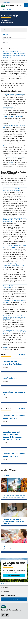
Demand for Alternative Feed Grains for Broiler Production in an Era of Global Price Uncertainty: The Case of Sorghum (15, 188)
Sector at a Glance (7, 37)
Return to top (4, 583)
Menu (26, 5)
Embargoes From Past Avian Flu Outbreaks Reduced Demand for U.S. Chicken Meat (13, 521)
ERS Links (5, 587)
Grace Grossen (9, 22)
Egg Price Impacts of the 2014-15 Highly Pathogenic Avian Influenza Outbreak (12, 548)
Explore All (22, 354)
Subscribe (13, 599)
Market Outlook (7, 40)
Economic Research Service (13, 5)
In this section (6, 30)
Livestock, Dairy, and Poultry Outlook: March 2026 (14, 455)
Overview (5, 34)
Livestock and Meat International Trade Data (12, 362)
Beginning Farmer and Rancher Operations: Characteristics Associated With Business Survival (13, 436)
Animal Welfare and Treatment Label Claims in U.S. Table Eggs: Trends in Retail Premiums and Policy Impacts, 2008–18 (15, 219)
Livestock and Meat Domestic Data (14, 393)
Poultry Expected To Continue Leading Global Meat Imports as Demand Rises (14, 496)
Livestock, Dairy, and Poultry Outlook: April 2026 (14, 417)
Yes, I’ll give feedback (14, 575)
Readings (5, 42)
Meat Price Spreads (10, 378)
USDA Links (6, 591)
